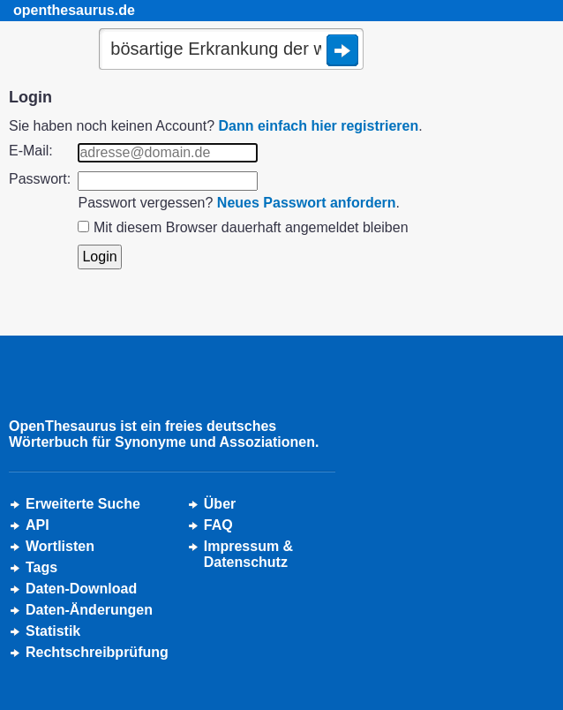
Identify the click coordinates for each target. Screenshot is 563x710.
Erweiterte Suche (83, 503)
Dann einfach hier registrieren (319, 125)
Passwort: (40, 178)
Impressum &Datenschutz (248, 554)
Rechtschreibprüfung (97, 652)
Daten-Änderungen (89, 609)
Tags (41, 567)
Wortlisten (60, 546)
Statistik (53, 630)
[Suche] (231, 50)
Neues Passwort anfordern (306, 202)
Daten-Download (81, 588)
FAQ (218, 524)
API (37, 524)
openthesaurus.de (74, 10)
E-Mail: (31, 150)
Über (220, 503)
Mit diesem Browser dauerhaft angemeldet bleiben (251, 227)
